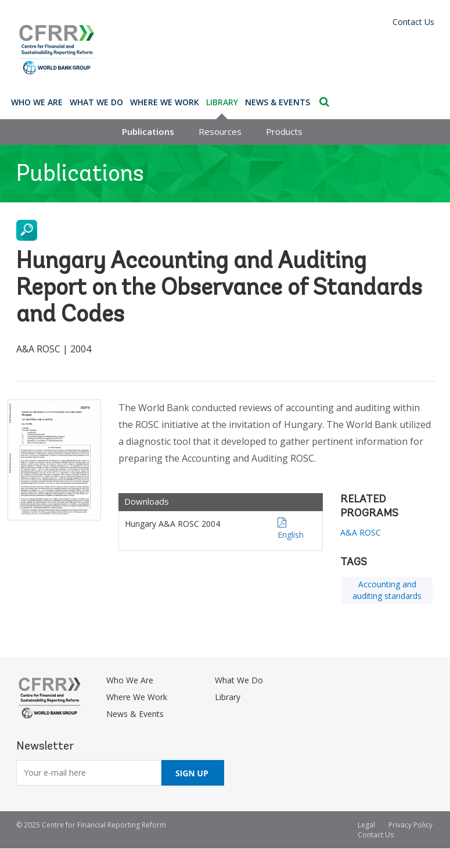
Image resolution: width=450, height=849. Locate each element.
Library (222, 102)
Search (324, 102)
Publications (148, 131)
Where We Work (164, 102)
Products (284, 131)
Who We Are (37, 102)
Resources (220, 131)
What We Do (96, 102)
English (291, 534)
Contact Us (413, 21)
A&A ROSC (360, 532)
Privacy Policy (410, 825)
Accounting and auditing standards (387, 590)
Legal (366, 825)
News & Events (277, 102)
